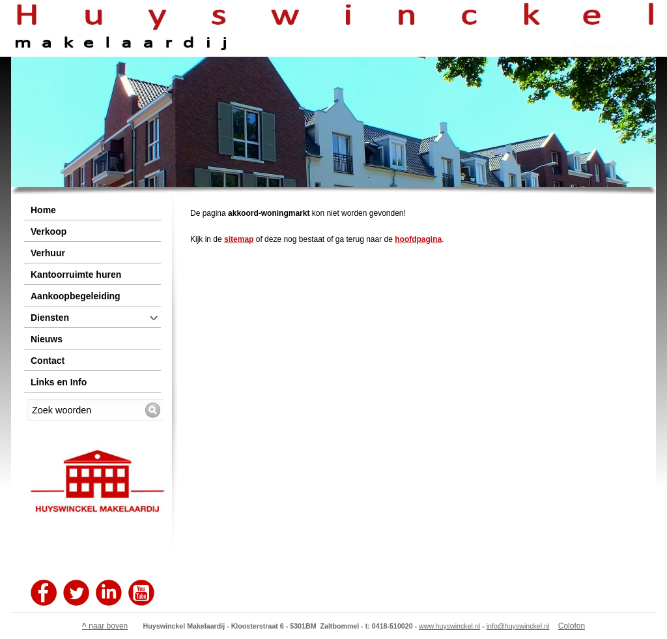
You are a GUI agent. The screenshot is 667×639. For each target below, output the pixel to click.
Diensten (50, 317)
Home (43, 210)
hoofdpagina (418, 239)
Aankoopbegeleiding (76, 296)
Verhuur (48, 253)
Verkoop (48, 231)
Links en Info (59, 382)
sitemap (238, 239)
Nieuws (47, 339)
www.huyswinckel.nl (449, 626)
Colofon (571, 626)
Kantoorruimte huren (76, 274)
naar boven (105, 626)
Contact (47, 360)
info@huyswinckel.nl (518, 626)
